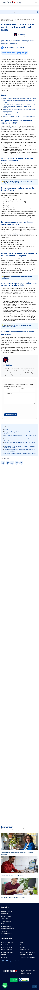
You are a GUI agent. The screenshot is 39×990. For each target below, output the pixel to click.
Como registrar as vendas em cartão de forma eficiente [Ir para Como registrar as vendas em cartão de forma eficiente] (18, 439)
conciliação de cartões (16, 234)
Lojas (21, 942)
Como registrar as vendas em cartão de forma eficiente (19, 104)
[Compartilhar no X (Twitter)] (26, 53)
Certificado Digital (25, 950)
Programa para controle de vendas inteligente (17, 277)
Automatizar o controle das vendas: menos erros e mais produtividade (19, 113)
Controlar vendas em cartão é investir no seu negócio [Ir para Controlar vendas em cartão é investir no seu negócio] (20, 453)
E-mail (23, 388)
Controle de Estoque (7, 945)
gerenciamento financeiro (8, 128)
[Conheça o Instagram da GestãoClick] (2, 960)
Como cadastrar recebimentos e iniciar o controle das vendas (18, 101)
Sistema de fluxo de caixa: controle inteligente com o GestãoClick (17, 182)
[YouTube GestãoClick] (17, 463)
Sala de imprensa (6, 933)
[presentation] (16, 410)
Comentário (9, 393)
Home (2, 19)
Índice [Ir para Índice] (6, 429)
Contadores (4, 931)
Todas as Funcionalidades (27, 957)
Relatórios (4, 957)
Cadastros (4, 954)
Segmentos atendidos (7, 928)
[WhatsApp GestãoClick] (12, 463)
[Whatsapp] (19, 960)
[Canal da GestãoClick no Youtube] (6, 960)
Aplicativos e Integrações (27, 952)
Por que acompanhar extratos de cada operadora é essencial (18, 106)
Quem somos (5, 913)
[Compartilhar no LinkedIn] (18, 53)
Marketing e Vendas (10, 19)
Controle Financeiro (7, 942)
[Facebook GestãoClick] (8, 463)
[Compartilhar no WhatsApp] (20, 53)
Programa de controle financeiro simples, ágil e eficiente (17, 325)
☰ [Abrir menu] (36, 3)
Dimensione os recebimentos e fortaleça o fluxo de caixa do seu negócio (19, 110)
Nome (8, 388)
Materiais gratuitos (6, 926)
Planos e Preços (6, 916)
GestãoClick (7, 365)
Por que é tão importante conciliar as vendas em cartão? (19, 98)
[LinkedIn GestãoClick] (21, 463)
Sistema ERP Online (26, 954)
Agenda (22, 947)
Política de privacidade (15, 976)
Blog (2, 923)
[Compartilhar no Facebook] (23, 53)
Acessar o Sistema (6, 911)
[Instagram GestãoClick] (3, 463)
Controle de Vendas (7, 947)
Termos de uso (25, 976)
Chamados (23, 945)
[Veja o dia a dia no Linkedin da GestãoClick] (15, 960)
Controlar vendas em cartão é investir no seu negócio (19, 116)
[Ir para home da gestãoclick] (9, 3)
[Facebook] (11, 960)
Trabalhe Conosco (6, 921)
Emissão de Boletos (7, 952)
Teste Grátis (4, 918)
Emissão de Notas (6, 950)
